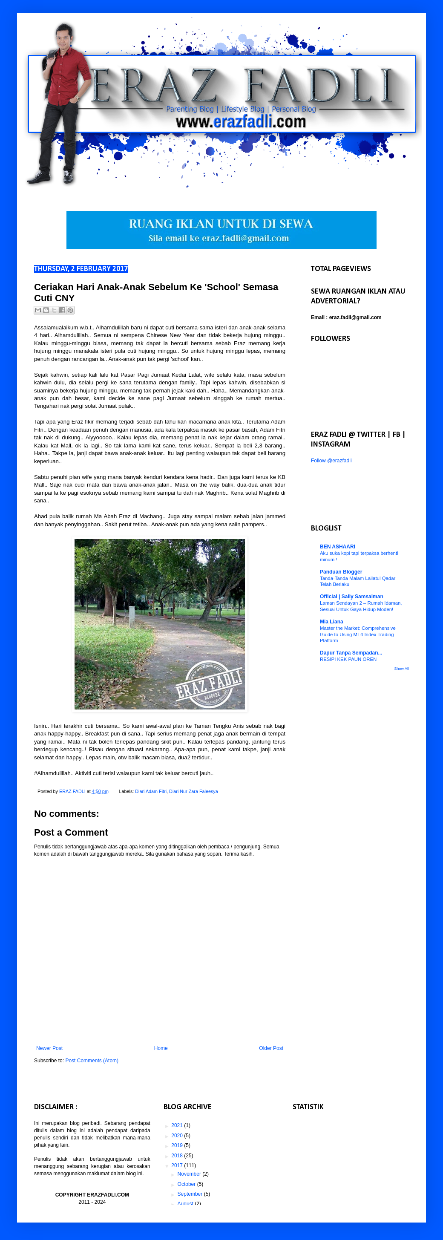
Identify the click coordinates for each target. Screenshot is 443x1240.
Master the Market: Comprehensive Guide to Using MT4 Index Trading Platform (358, 634)
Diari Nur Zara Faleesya (193, 791)
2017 (177, 1165)
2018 (177, 1156)
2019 (177, 1145)
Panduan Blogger (341, 572)
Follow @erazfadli (331, 461)
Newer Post (49, 1048)
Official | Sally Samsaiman (351, 597)
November (190, 1174)
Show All (401, 668)
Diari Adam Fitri (151, 791)
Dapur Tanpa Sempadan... (351, 653)
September (191, 1194)
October (187, 1184)
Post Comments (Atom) (91, 1061)
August (186, 1204)
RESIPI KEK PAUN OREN (348, 659)
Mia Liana (331, 622)
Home (161, 1048)
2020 (177, 1136)
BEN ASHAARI (337, 547)
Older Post (271, 1048)
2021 (177, 1125)
